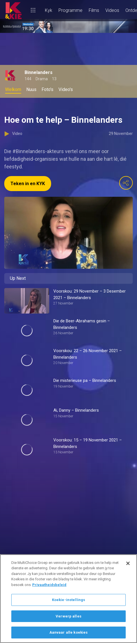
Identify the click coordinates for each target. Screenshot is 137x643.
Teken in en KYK (27, 183)
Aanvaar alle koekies (68, 632)
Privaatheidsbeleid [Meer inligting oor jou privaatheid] (49, 585)
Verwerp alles (68, 616)
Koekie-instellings (68, 600)
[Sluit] (128, 563)
